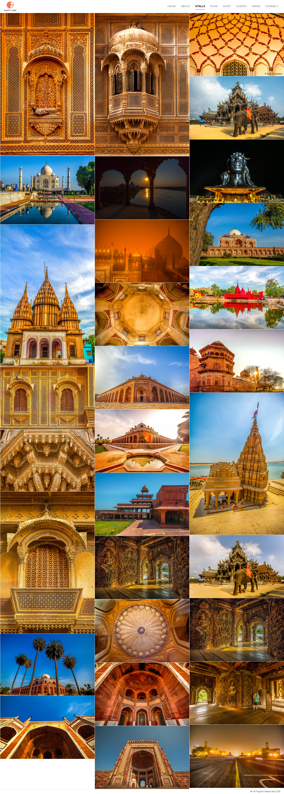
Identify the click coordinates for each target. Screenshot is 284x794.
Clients (241, 6)
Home (171, 6)
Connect (271, 6)
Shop (227, 6)
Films (214, 6)
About (185, 6)
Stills (200, 6)
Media (256, 6)
